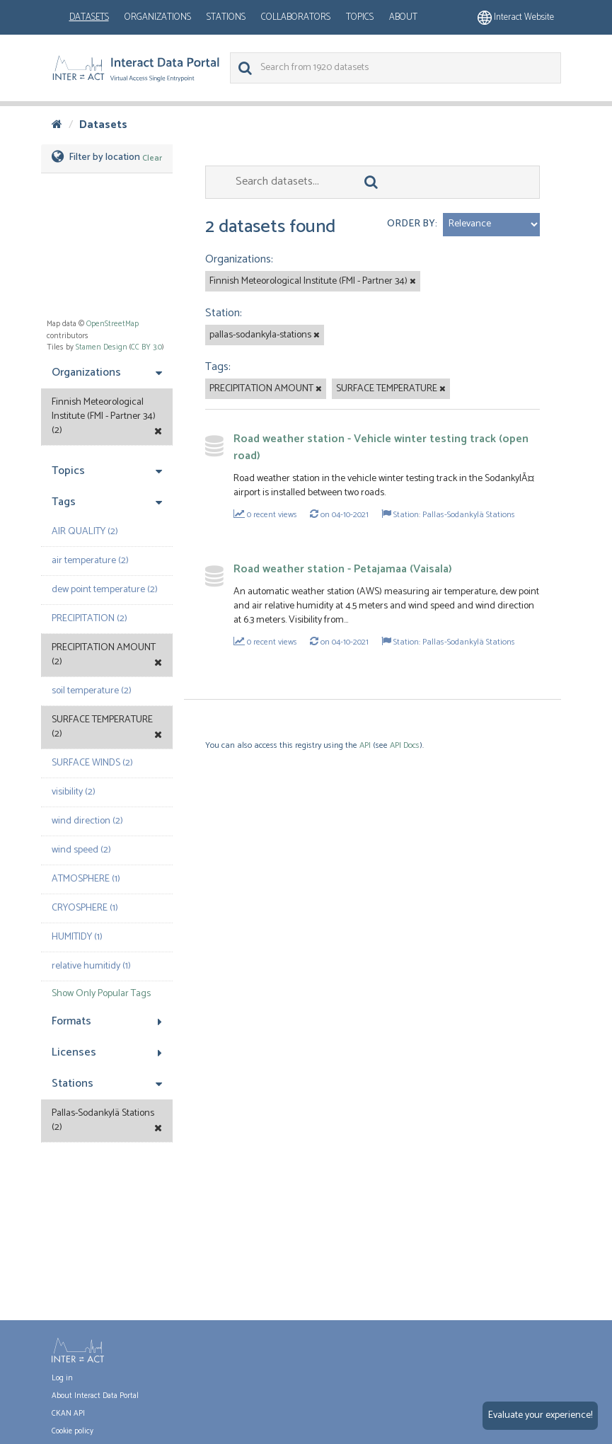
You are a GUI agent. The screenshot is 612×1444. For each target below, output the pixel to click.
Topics (360, 17)
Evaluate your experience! (540, 1415)
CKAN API (68, 1413)
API (365, 745)
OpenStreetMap (112, 324)
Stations (226, 17)
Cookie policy (72, 1431)
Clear (152, 158)
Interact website (516, 17)
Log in (62, 1378)
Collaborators (295, 17)
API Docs (405, 745)
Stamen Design (101, 347)
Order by (411, 224)
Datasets (89, 17)
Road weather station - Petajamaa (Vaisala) (342, 569)
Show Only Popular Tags (101, 994)
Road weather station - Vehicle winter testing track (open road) (381, 447)
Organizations (158, 17)
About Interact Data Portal (95, 1396)
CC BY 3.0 (146, 347)
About (403, 17)
